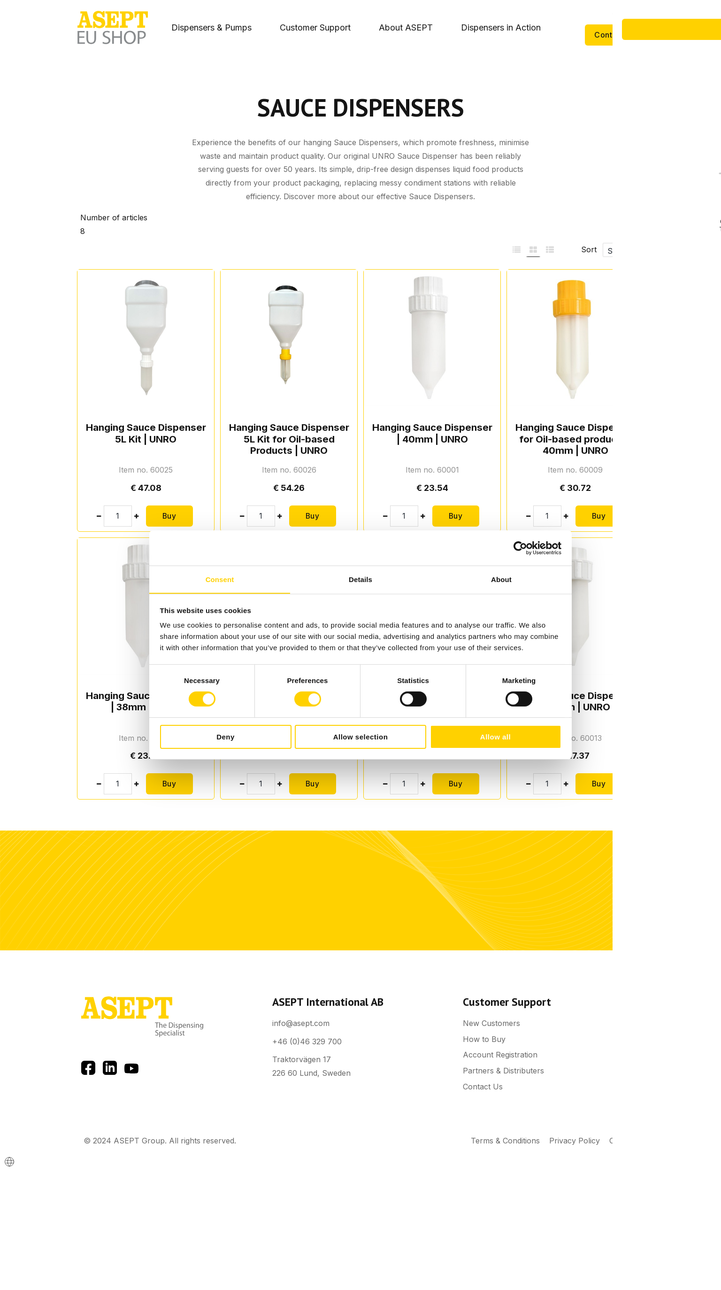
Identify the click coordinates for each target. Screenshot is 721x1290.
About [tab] (501, 579)
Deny (225, 737)
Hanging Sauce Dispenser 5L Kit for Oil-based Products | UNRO (289, 438)
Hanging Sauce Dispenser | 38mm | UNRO (146, 701)
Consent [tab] (220, 579)
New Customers (491, 1023)
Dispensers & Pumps (211, 27)
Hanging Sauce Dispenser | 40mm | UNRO (432, 432)
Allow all (495, 737)
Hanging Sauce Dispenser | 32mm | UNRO (575, 701)
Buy (169, 516)
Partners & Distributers (503, 1070)
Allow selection (360, 737)
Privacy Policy (574, 1140)
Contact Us (614, 34)
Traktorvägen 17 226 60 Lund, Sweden (311, 1066)
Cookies (623, 1140)
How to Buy (484, 1039)
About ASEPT (406, 27)
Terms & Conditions (505, 1140)
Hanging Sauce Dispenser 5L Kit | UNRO (146, 432)
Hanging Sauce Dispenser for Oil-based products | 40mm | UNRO (575, 438)
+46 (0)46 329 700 (307, 1041)
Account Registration (500, 1054)
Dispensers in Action (501, 27)
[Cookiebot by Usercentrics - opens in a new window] (520, 548)
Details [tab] (360, 579)
